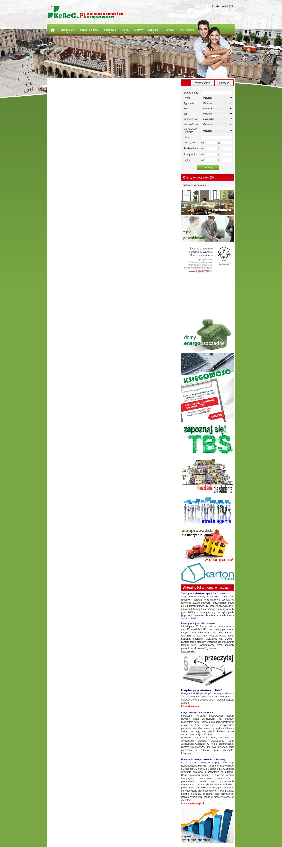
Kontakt (169, 29)
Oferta (124, 29)
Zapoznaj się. (188, 651)
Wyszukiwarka (202, 83)
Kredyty (138, 29)
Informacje (110, 29)
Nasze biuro (68, 29)
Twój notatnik (186, 29)
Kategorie (224, 83)
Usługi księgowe (89, 29)
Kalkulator (153, 29)
